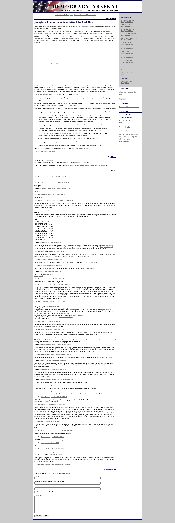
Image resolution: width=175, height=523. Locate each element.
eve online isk (73, 254)
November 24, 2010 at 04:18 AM (66, 385)
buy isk (86, 256)
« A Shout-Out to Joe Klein (62, 15)
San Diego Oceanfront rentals (49, 430)
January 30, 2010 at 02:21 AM (57, 301)
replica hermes (106, 310)
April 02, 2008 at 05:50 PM (58, 194)
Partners (124, 104)
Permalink (52, 151)
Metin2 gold (44, 251)
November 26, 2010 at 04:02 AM (59, 397)
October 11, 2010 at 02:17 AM (56, 329)
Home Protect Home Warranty (49, 379)
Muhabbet (109, 407)
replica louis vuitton (62, 313)
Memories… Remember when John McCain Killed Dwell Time (85, 165)
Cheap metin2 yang (108, 245)
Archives (124, 111)
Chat (40, 411)
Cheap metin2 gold (106, 247)
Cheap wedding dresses (47, 464)
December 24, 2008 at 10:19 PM (56, 251)
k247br (42, 321)
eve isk (47, 254)
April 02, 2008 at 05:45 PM (59, 176)
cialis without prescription (48, 182)
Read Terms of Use (124, 141)
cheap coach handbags (47, 284)
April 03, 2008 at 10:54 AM (54, 242)
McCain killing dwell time (99, 40)
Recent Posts (126, 117)
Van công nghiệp (45, 437)
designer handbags (65, 317)
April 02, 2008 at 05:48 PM (63, 188)
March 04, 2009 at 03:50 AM (55, 271)
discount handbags (76, 315)
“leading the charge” (88, 26)
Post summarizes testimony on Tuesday (49, 94)
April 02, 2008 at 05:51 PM (66, 200)
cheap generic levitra (46, 176)
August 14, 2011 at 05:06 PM (56, 448)
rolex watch (49, 274)
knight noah (90, 268)
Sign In (69, 473)
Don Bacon (44, 210)
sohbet (43, 443)
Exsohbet (69, 413)
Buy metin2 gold (70, 248)
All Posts (130, 22)
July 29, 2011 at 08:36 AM (52, 443)
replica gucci (66, 308)
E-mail (126, 22)
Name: (36, 476)
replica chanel (55, 306)
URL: (36, 486)
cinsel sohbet (44, 448)
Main (71, 15)
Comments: (38, 495)
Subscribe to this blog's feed (126, 120)
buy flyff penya (68, 262)
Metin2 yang (77, 245)
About (122, 22)
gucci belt (43, 454)
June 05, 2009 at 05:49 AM (57, 278)
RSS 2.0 (121, 122)
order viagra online (46, 194)
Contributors (127, 17)
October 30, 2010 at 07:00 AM (63, 344)
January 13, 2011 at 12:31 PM (54, 421)
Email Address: (49, 481)
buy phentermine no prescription (49, 200)
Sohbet (48, 407)
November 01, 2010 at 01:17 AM (63, 354)
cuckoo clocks (45, 337)
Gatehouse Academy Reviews (49, 385)
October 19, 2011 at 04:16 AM (62, 464)
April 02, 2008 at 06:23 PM (54, 210)
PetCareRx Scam (45, 397)
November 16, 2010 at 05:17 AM (66, 379)
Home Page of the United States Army (129, 107)
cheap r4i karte (45, 301)
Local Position (44, 360)
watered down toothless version (69, 38)
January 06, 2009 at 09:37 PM (56, 259)
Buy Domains (44, 329)
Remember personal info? (43, 492)
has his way (84, 148)
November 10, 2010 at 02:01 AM (57, 360)
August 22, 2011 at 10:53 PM (54, 454)
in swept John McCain (97, 36)
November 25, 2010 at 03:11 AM (66, 391)
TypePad (128, 127)
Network (43, 421)
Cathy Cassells (45, 369)
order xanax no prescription (48, 188)
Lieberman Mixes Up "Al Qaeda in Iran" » (85, 15)
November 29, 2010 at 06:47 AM (59, 404)
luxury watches (45, 278)
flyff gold (94, 262)
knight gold (51, 268)
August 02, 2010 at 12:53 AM (52, 321)
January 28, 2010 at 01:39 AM (62, 284)
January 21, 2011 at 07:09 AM (65, 430)
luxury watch (38, 276)
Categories (125, 114)
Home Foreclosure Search (48, 344)
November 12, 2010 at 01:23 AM (58, 369)
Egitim (113, 413)
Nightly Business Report (47, 354)
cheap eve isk (44, 259)
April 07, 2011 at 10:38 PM (57, 437)
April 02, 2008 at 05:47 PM (62, 182)
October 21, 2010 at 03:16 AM (57, 337)
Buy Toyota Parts (45, 404)
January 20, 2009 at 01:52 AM (54, 265)
